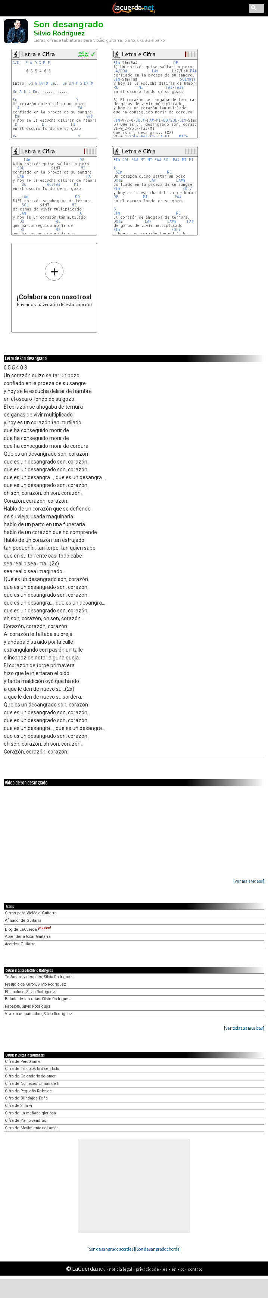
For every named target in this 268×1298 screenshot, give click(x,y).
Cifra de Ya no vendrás (25, 1120)
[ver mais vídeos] (248, 881)
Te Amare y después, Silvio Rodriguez (38, 976)
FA (88, 176)
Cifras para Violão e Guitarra (31, 913)
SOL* (140, 120)
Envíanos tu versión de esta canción (54, 284)
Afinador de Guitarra (23, 920)
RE (175, 62)
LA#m (180, 180)
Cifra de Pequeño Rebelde (28, 1091)
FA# (193, 71)
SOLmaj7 (188, 79)
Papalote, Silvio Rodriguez (27, 1006)
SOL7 (187, 188)
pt (182, 1269)
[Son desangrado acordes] (111, 1248)
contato (195, 1269)
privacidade (147, 1269)
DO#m (117, 180)
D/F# (43, 83)
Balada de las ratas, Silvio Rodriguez (38, 998)
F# (80, 108)
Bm (30, 83)
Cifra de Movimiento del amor (31, 1128)
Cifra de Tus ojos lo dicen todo (32, 1068)
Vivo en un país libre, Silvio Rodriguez (38, 1013)
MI (140, 87)
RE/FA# (53, 184)
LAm (27, 159)
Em (52, 83)
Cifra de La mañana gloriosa (30, 1113)
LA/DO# (120, 71)
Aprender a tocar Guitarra (28, 936)
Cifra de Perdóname (23, 1061)
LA (160, 136)
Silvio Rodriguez (59, 33)
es (165, 1269)
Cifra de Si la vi (18, 1105)
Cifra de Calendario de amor (30, 1076)
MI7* (183, 136)
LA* (155, 71)
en (174, 1269)
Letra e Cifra (38, 54)
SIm (116, 62)
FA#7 (179, 87)
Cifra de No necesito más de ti (32, 1083)
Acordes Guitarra (20, 944)
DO (24, 184)
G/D (16, 62)
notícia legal (120, 1269)
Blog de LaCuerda (28, 929)
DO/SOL (170, 120)
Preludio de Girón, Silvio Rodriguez (35, 984)
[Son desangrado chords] (158, 1248)
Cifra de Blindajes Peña (26, 1098)
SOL (20, 168)
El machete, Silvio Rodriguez (30, 991)
